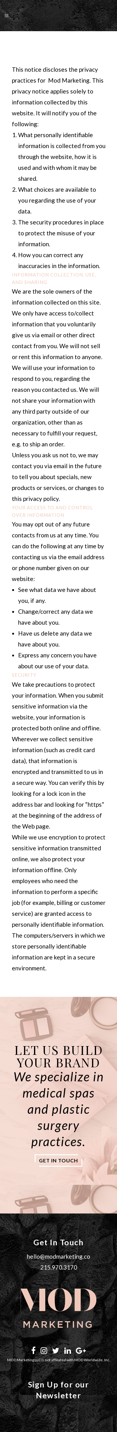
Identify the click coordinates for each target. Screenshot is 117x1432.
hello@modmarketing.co (58, 1256)
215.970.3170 (58, 1267)
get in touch (58, 1160)
